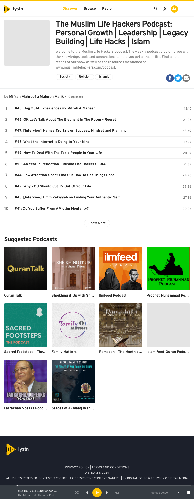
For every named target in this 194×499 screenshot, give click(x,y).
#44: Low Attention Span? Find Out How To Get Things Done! (65, 175)
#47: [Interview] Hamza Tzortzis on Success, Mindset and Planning (71, 131)
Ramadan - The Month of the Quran (128, 352)
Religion (84, 77)
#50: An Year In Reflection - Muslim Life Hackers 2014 (60, 164)
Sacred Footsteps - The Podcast (31, 352)
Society (64, 77)
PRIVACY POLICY (77, 468)
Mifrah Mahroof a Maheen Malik (36, 96)
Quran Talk (13, 295)
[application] (97, 493)
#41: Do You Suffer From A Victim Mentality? (52, 209)
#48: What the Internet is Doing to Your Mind (52, 142)
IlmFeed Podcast (113, 295)
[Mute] (179, 493)
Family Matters (64, 352)
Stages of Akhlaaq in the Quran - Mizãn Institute (92, 408)
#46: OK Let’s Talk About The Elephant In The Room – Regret (65, 120)
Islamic (104, 77)
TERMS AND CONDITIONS (110, 468)
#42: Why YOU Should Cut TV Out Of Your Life (53, 186)
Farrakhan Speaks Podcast (26, 408)
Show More (97, 223)
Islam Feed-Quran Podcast (168, 352)
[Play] (97, 492)
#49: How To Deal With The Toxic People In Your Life (58, 153)
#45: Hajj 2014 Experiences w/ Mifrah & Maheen (49, 490)
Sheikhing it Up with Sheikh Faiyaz (80, 295)
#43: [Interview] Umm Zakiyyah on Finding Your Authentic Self (67, 197)
